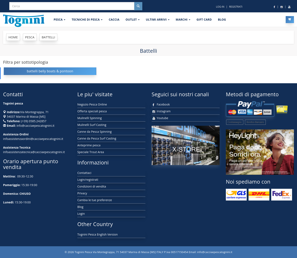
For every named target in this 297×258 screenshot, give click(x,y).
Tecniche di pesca (87, 19)
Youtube (160, 118)
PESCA (59, 19)
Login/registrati (87, 180)
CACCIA (114, 19)
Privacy (82, 193)
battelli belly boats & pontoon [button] (50, 71)
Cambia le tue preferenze (94, 200)
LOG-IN (220, 6)
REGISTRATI (235, 6)
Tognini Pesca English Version (97, 234)
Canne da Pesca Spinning (94, 132)
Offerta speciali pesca (92, 111)
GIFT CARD (204, 19)
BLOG (222, 19)
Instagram (161, 111)
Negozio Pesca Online (92, 104)
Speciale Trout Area (90, 152)
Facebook (161, 104)
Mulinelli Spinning (89, 118)
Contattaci (84, 173)
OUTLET (133, 19)
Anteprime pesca (88, 145)
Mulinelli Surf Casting (91, 125)
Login (81, 214)
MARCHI (183, 19)
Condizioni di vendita (91, 186)
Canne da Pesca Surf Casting (96, 138)
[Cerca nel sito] (138, 6)
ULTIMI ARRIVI (158, 19)
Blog (80, 207)
